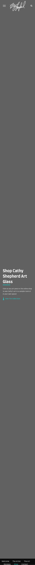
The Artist (17, 561)
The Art (27, 561)
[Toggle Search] (31, 6)
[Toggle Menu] (4, 6)
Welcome (5, 561)
